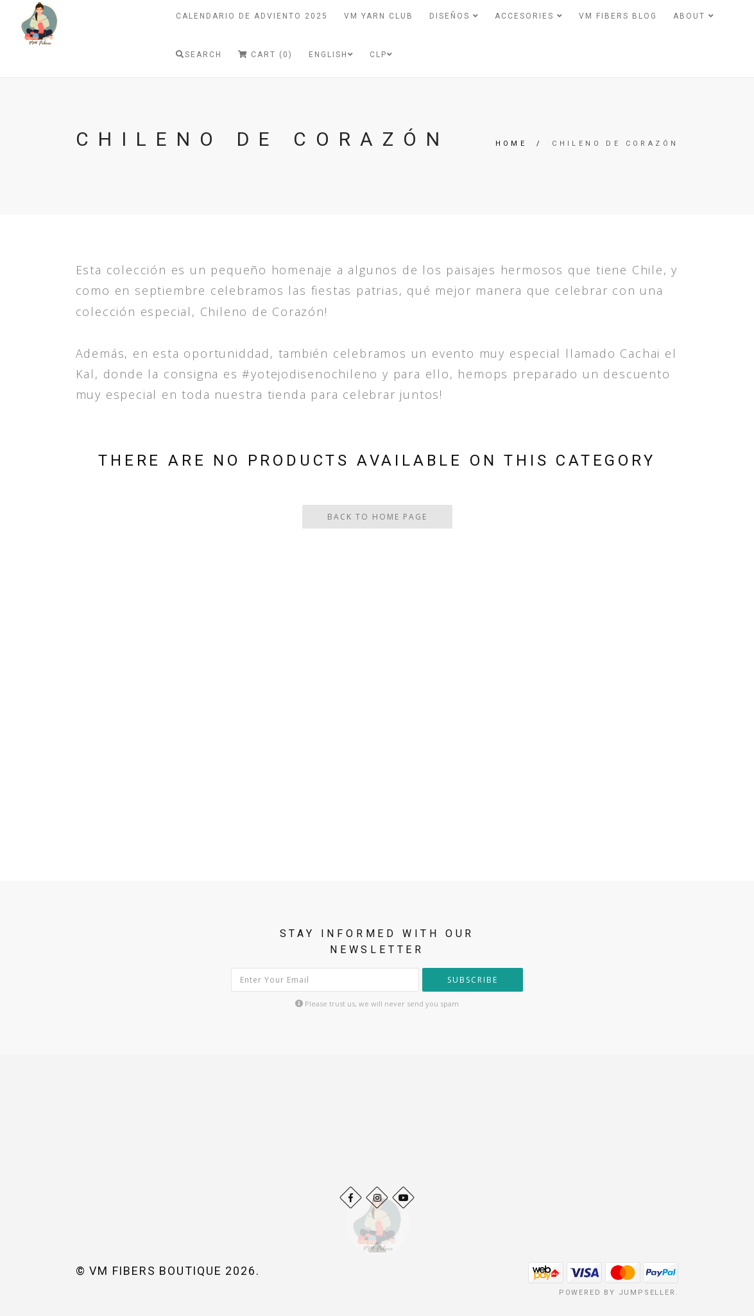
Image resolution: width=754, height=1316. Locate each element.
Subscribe (472, 979)
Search (199, 54)
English (331, 54)
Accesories (529, 16)
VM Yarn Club (378, 16)
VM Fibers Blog (618, 16)
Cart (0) (265, 54)
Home (511, 143)
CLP (381, 54)
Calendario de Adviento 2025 (252, 16)
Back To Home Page (377, 516)
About (693, 16)
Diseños (454, 16)
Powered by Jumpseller (617, 1292)
